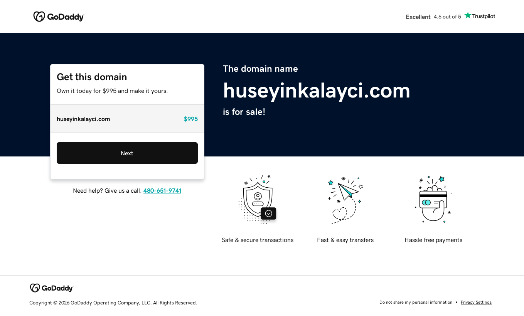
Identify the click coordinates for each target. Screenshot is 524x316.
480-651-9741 (162, 190)
